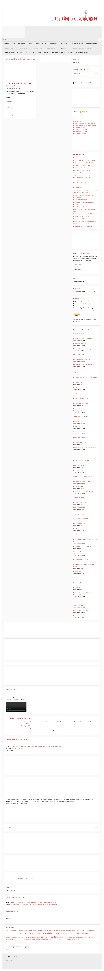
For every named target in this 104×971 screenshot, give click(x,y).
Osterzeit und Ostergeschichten (81, 416)
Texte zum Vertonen (43, 52)
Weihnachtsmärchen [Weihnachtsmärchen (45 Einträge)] (54, 939)
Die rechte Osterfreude (79, 421)
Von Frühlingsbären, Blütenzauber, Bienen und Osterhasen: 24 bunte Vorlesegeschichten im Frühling (36, 746)
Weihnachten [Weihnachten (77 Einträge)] (34, 939)
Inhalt (30, 43)
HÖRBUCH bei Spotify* (18, 748)
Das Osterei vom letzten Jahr (80, 398)
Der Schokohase (77, 382)
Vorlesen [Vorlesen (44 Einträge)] (22, 939)
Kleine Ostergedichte (78, 333)
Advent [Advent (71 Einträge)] (7, 930)
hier (78, 321)
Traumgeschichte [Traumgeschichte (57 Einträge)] (9, 939)
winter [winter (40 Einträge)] (66, 939)
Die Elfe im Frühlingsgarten (80, 199)
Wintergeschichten (22, 48)
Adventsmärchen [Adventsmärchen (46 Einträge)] (23, 930)
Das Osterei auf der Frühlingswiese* (82, 168)
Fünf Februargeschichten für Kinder (82, 226)
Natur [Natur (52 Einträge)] (68, 937)
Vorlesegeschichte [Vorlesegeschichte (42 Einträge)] (16, 939)
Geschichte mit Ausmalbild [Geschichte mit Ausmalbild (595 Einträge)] (40, 933)
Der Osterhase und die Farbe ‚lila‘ (82, 177)
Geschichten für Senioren (58, 52)
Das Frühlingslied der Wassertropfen (29, 726)
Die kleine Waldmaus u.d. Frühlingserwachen (85, 123)
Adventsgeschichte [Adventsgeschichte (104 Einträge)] (14, 930)
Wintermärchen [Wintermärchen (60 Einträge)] (79, 939)
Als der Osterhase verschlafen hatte (82, 338)
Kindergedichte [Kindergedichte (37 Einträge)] (37, 937)
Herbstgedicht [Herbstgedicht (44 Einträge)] (73, 933)
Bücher (70, 52)
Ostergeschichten (50, 48)
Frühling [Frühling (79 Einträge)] (68, 930)
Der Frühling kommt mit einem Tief (82, 206)
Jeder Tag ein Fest (78, 605)
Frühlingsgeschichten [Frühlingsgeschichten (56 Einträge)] (92, 930)
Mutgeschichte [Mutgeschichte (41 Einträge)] (60, 937)
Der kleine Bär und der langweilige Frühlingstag (85, 190)
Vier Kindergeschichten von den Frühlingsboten (85, 214)
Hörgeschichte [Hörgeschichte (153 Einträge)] (12, 937)
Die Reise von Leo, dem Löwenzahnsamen (84, 125)
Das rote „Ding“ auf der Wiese (81, 610)
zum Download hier (31, 915)
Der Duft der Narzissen (79, 127)
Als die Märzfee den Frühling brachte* (83, 192)
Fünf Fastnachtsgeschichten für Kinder (83, 224)
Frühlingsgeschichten (77, 43)
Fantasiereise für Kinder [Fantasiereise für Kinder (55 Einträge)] (46, 930)
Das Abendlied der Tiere (79, 133)
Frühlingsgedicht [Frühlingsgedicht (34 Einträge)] (72, 930)
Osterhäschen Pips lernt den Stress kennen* (84, 160)
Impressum (8, 958)
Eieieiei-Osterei (77, 426)
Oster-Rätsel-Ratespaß (79, 507)
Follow (7, 950)
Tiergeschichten (63, 48)
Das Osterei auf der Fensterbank (81, 387)
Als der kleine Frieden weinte (80, 185)
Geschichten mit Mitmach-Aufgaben (13, 52)
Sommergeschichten (91, 43)
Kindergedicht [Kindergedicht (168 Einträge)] (30, 937)
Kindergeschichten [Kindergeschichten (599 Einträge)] (48, 937)
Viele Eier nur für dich (79, 497)
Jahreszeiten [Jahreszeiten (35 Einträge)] (20, 937)
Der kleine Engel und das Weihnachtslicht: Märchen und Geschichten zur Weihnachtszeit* (34, 904)
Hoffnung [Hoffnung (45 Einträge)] (95, 933)
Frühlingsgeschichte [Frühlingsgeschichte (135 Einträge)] (82, 930)
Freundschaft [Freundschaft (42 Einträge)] (54, 930)
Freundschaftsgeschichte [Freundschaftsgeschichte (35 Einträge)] (61, 930)
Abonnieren (78, 269)
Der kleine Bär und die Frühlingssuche (85, 83)
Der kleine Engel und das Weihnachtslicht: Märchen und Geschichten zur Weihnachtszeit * (33, 902)
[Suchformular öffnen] (13, 32)
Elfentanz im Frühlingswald (26, 728)
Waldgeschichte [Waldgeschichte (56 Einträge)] (27, 939)
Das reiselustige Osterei (79, 471)
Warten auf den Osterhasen (80, 403)
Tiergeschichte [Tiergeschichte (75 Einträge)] (89, 937)
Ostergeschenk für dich (79, 534)
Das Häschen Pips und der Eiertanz (82, 364)
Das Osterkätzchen (78, 486)
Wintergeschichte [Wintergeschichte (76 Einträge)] (71, 939)
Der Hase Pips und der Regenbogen (82, 349)
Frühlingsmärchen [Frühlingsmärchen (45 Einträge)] (9, 933)
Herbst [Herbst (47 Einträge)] (69, 933)
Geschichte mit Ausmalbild (14, 113)
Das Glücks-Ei (77, 528)
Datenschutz (9, 960)
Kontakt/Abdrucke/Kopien (82, 52)
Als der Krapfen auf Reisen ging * (82, 216)
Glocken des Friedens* (79, 187)
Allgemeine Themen (40, 43)
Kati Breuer (81, 722)
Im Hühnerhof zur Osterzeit (80, 465)
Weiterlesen (9, 107)
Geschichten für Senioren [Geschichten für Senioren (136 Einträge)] (60, 933)
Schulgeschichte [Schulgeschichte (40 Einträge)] (72, 937)
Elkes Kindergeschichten (19, 43)
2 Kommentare (11, 116)
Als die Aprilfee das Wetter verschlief (82, 117)
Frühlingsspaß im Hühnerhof (80, 442)
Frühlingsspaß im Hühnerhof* (81, 180)
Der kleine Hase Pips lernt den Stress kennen (85, 377)
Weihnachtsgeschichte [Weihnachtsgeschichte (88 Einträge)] (44, 939)
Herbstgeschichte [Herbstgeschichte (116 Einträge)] (82, 933)
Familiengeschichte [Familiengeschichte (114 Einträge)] (35, 930)
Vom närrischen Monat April (80, 115)
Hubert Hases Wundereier (80, 354)
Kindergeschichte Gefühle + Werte (26, 115)
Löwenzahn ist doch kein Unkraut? (82, 170)
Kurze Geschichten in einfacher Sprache (81, 48)
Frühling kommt (77, 571)
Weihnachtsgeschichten (37, 48)
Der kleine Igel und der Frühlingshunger (83, 165)
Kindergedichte (53, 43)
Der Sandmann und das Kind (80, 131)
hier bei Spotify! (51, 915)
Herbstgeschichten (9, 48)
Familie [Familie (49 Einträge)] (28, 930)
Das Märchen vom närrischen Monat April (84, 546)
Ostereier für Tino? (78, 582)
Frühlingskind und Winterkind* (81, 219)
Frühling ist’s (76, 587)
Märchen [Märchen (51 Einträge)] (65, 937)
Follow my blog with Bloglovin (25, 878)
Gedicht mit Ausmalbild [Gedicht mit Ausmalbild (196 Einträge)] (20, 933)
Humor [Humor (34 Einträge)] (7, 937)
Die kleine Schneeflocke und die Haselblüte (84, 221)
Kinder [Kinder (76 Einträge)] (23, 937)
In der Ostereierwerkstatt (26, 730)
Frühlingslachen (77, 616)
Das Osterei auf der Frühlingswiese (82, 460)
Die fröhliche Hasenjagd (79, 157)
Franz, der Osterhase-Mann (80, 393)
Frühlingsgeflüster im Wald (80, 182)
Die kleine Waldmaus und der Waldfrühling (84, 163)
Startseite (6, 43)
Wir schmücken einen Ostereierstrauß (83, 513)
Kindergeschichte (13, 115)
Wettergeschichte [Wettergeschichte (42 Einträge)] (61, 939)
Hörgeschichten (30, 52)
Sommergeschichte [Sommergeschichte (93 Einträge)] (81, 937)
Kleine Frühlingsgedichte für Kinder (82, 437)
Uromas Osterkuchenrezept (80, 518)
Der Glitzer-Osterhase (79, 523)
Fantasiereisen (64, 43)
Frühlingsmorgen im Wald (80, 129)
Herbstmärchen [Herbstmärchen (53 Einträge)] (90, 933)
